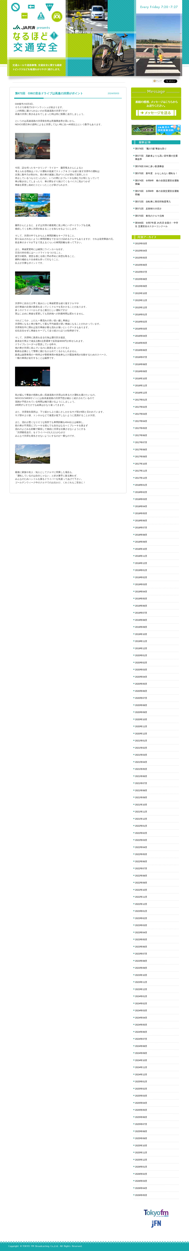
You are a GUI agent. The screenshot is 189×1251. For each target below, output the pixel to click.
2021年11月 (141, 811)
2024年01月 (141, 996)
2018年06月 (141, 520)
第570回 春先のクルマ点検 (149, 215)
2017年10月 (141, 463)
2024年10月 (141, 1060)
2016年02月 (141, 321)
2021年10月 (141, 804)
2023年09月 (141, 968)
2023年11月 (141, 982)
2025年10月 (141, 1145)
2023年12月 (141, 989)
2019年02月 (141, 577)
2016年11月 (141, 385)
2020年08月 (141, 705)
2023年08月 (141, 961)
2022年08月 (141, 875)
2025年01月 (141, 1081)
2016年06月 (141, 350)
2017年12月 (141, 478)
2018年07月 (141, 527)
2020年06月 (141, 691)
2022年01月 (141, 826)
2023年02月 (141, 918)
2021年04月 (141, 762)
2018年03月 (141, 499)
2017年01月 (141, 399)
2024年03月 (141, 1010)
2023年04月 (141, 932)
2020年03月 (141, 669)
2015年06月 (141, 265)
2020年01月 (141, 655)
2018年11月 (141, 556)
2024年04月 (141, 1017)
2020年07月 (141, 698)
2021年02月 (141, 747)
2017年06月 (141, 435)
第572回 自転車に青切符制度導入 (153, 201)
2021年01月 (141, 740)
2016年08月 (141, 364)
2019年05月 (141, 598)
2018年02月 (141, 492)
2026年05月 (141, 1195)
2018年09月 (141, 541)
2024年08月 (141, 1046)
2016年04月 (141, 336)
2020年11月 (141, 726)
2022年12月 (141, 904)
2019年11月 (141, 641)
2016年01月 (141, 314)
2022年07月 (141, 868)
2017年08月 (141, 449)
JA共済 (24, 27)
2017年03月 (141, 414)
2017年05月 (141, 428)
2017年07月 (141, 442)
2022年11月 (141, 897)
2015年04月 (141, 250)
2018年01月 (141, 485)
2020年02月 (141, 662)
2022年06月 (141, 861)
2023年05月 (141, 939)
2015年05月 (141, 257)
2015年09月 (141, 286)
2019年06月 (141, 605)
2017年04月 (141, 421)
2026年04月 (141, 1188)
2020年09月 (141, 712)
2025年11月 (141, 1152)
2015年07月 (141, 272)
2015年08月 (141, 279)
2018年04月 (141, 506)
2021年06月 (141, 776)
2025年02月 (141, 1088)
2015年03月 (141, 243)
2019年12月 (141, 648)
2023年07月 (141, 953)
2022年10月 (141, 890)
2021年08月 (141, 790)
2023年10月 (141, 975)
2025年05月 (141, 1110)
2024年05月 (141, 1024)
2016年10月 (141, 378)
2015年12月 (141, 307)
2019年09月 (141, 627)
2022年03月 (141, 840)
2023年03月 (141, 925)
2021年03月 (141, 755)
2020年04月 (141, 676)
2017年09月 (141, 456)
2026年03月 (141, 1181)
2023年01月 (141, 911)
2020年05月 (141, 683)
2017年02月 (141, 407)
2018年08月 (141, 534)
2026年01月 (141, 1166)
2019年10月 (141, 634)
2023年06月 (141, 946)
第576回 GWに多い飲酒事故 (149, 166)
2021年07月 (141, 783)
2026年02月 (141, 1174)
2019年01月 (141, 570)
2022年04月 (141, 847)
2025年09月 (141, 1138)
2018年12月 (141, 563)
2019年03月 (141, 584)
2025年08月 (141, 1131)
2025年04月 (141, 1103)
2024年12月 (141, 1074)
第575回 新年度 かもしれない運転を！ (156, 173)
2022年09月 (141, 882)
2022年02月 (141, 833)
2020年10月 (141, 719)
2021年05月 (141, 769)
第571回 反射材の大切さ (148, 208)
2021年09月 (141, 797)
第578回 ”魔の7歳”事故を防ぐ (151, 148)
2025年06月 (141, 1117)
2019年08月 (141, 620)
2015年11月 (141, 300)
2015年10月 (141, 293)
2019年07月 (141, 612)
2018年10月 (141, 549)
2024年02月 (141, 1003)
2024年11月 (141, 1067)
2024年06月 (141, 1032)
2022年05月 (141, 854)
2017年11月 (141, 470)
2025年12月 (141, 1159)
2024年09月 (141, 1053)
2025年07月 (141, 1124)
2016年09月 (141, 371)
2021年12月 (141, 819)
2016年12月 (141, 392)
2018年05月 (141, 513)
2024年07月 (141, 1039)
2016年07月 (141, 357)
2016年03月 (141, 328)
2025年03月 (141, 1095)
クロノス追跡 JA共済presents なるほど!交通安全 (36, 42)
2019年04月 (141, 591)
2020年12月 (141, 733)
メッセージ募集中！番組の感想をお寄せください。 (156, 103)
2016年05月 (141, 343)
